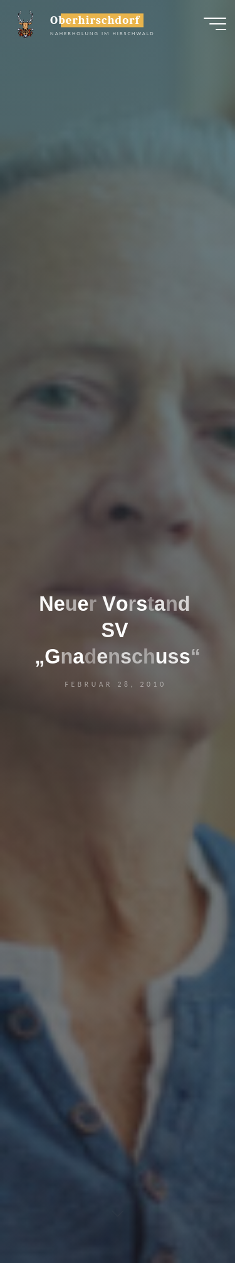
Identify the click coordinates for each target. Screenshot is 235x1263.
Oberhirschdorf (95, 20)
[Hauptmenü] (215, 24)
